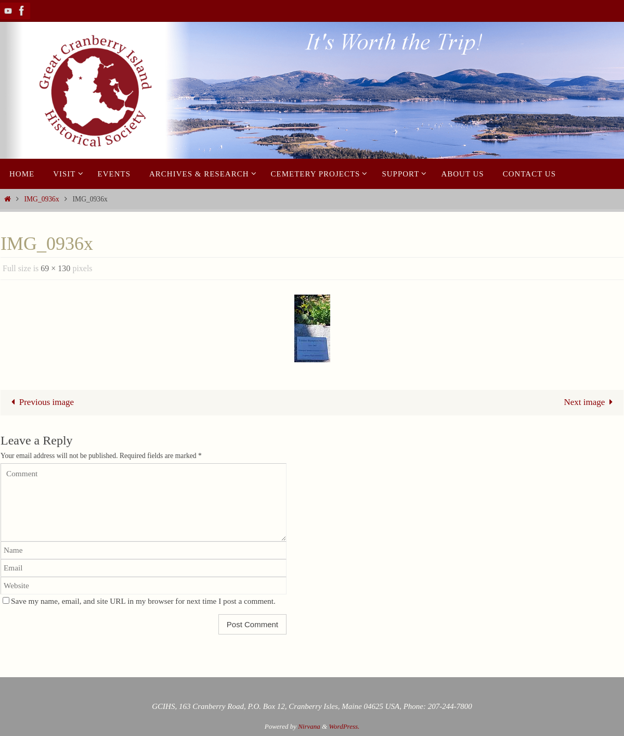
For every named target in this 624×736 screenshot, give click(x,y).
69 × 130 (55, 268)
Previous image (40, 402)
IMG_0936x (41, 199)
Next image (590, 402)
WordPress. (344, 726)
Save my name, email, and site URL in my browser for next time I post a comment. (143, 601)
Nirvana (309, 726)
